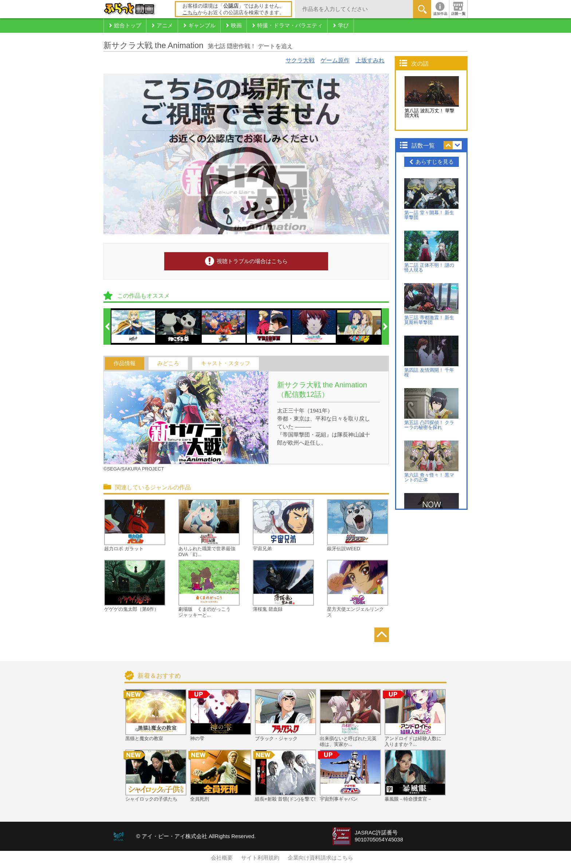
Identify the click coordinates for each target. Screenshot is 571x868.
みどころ (168, 363)
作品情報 (124, 363)
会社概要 (222, 858)
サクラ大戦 (300, 60)
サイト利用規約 (260, 858)
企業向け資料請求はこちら (320, 858)
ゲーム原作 (335, 60)
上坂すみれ (370, 60)
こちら (190, 12)
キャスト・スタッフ (225, 363)
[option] (133, 326)
